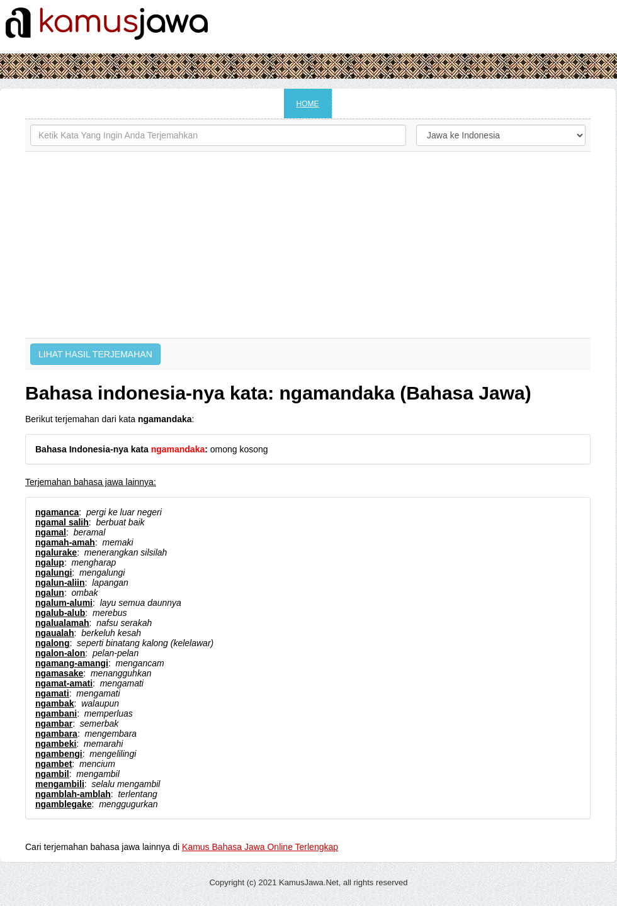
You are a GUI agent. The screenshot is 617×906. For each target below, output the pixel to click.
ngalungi (53, 573)
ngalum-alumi (64, 603)
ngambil (52, 774)
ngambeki (55, 744)
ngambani (56, 713)
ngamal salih (62, 522)
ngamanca (57, 512)
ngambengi (58, 754)
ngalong (52, 643)
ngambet (53, 764)
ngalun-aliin (60, 583)
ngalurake (56, 552)
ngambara (56, 734)
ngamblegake (63, 804)
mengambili (59, 784)
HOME (308, 103)
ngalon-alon (60, 653)
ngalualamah (62, 623)
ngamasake (59, 673)
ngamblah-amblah (73, 794)
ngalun (49, 593)
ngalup (49, 562)
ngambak (54, 703)
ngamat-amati (64, 683)
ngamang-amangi (71, 663)
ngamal (50, 532)
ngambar (53, 724)
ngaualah (54, 633)
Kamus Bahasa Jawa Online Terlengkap (260, 847)
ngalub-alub (60, 613)
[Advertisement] (308, 245)
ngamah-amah (65, 542)
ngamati (52, 693)
